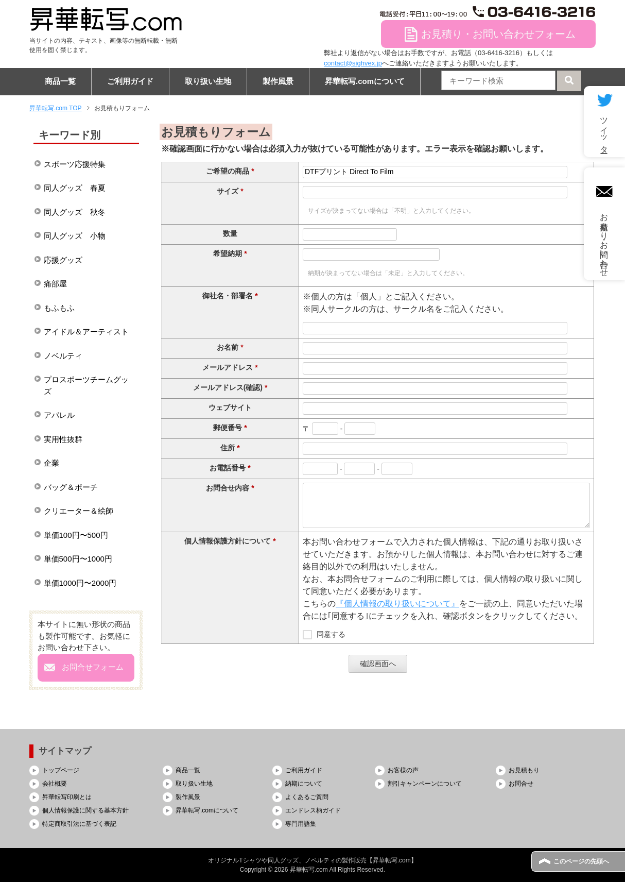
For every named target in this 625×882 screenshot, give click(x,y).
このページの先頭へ (581, 861)
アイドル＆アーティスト (86, 331)
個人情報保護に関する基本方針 (85, 810)
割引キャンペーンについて (425, 783)
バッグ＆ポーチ (71, 487)
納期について (303, 783)
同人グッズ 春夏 (75, 187)
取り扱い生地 (208, 81)
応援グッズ (63, 260)
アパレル (59, 415)
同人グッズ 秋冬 (75, 212)
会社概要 (54, 783)
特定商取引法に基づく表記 (79, 823)
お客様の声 (403, 770)
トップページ (60, 770)
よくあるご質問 (306, 797)
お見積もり (524, 770)
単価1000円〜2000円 (80, 583)
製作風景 (278, 81)
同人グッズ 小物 (75, 235)
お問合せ (521, 783)
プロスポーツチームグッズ (86, 385)
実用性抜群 (63, 439)
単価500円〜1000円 (78, 558)
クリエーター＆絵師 (78, 510)
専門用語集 (300, 823)
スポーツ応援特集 (75, 164)
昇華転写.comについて (365, 81)
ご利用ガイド (130, 81)
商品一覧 (60, 81)
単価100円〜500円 (76, 535)
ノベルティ (63, 355)
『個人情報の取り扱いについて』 (397, 603)
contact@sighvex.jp (353, 63)
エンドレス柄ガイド (313, 810)
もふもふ (59, 307)
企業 (51, 463)
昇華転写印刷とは (67, 797)
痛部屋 (55, 283)
